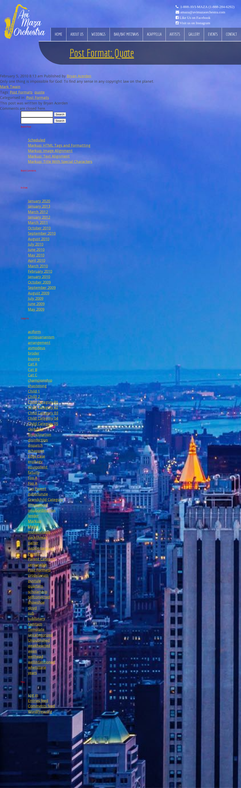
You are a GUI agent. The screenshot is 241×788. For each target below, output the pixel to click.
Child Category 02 (43, 407)
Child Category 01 (43, 402)
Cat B (32, 369)
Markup (34, 521)
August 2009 (38, 293)
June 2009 (36, 303)
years (32, 672)
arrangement (39, 342)
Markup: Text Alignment (49, 156)
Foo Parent (37, 488)
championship (40, 380)
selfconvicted (39, 596)
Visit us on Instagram (195, 23)
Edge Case (36, 456)
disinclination (39, 434)
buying (34, 358)
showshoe (36, 602)
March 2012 (38, 211)
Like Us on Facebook (195, 17)
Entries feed (38, 700)
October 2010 (39, 228)
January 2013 (39, 206)
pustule (34, 580)
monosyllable (39, 531)
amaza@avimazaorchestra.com (202, 12)
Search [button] (60, 114)
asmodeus (36, 347)
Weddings (98, 34)
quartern (35, 586)
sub (31, 613)
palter (33, 542)
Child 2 (34, 396)
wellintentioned (41, 662)
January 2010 (39, 276)
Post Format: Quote (102, 53)
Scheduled (36, 139)
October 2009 (39, 282)
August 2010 (38, 238)
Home (58, 34)
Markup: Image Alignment (50, 150)
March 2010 (38, 265)
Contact (231, 34)
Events (213, 34)
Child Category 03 (43, 412)
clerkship (35, 429)
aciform (34, 331)
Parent (33, 553)
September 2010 (42, 233)
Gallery (194, 34)
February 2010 (40, 271)
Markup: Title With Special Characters (60, 161)
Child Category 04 (43, 418)
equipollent (38, 467)
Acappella (154, 34)
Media (33, 526)
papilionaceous (40, 548)
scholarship (37, 591)
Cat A (32, 364)
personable (37, 564)
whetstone (37, 667)
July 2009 (35, 298)
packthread (38, 537)
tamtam (35, 624)
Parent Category (42, 559)
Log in (33, 695)
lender (33, 515)
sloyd (32, 607)
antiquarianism (41, 336)
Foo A (32, 477)
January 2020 (39, 200)
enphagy (35, 461)
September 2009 (42, 287)
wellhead (35, 656)
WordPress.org (40, 711)
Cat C (32, 374)
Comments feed (41, 705)
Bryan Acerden (79, 75)
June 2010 (36, 249)
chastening (37, 385)
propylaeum (38, 575)
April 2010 (36, 260)
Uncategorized (40, 634)
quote (40, 92)
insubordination (42, 510)
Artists (175, 34)
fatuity (34, 472)
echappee (36, 450)
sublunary (36, 618)
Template (36, 629)
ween (32, 651)
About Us (77, 34)
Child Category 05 (43, 423)
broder (33, 353)
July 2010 (35, 244)
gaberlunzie (38, 493)
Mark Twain (10, 86)
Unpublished (39, 640)
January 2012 (39, 217)
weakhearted (39, 645)
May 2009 (36, 309)
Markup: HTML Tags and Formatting (59, 145)
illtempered (38, 504)
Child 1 (34, 391)
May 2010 (36, 255)
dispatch (35, 445)
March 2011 (38, 222)
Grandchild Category (45, 499)
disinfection (38, 440)
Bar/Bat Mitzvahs (126, 34)
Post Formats (21, 92)
